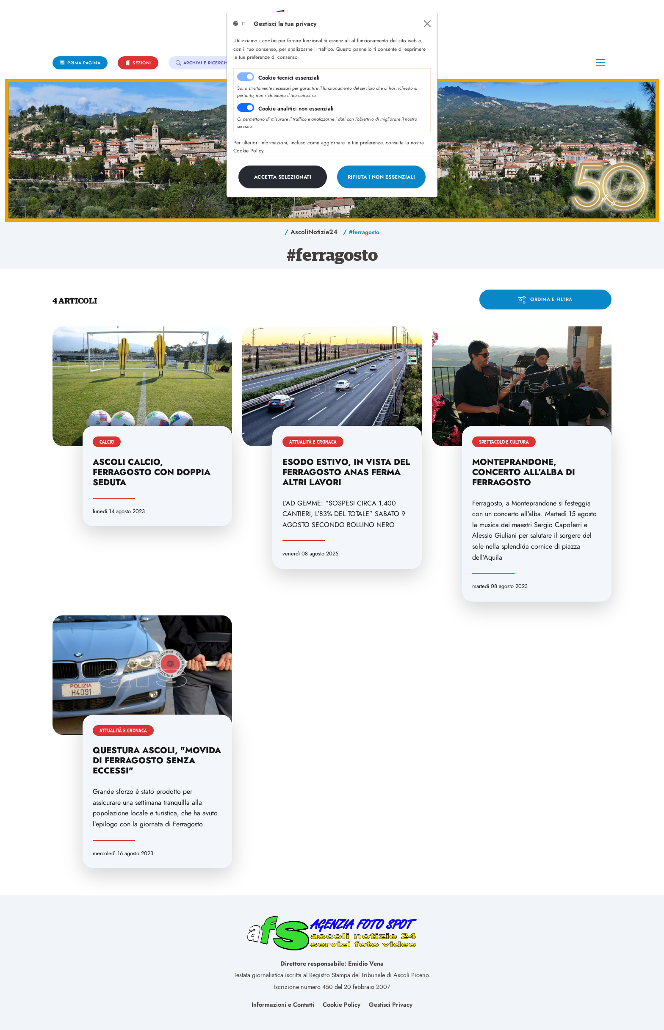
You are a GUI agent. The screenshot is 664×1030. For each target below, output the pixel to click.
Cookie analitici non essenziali (296, 109)
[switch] (245, 107)
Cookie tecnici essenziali (289, 78)
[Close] (427, 23)
